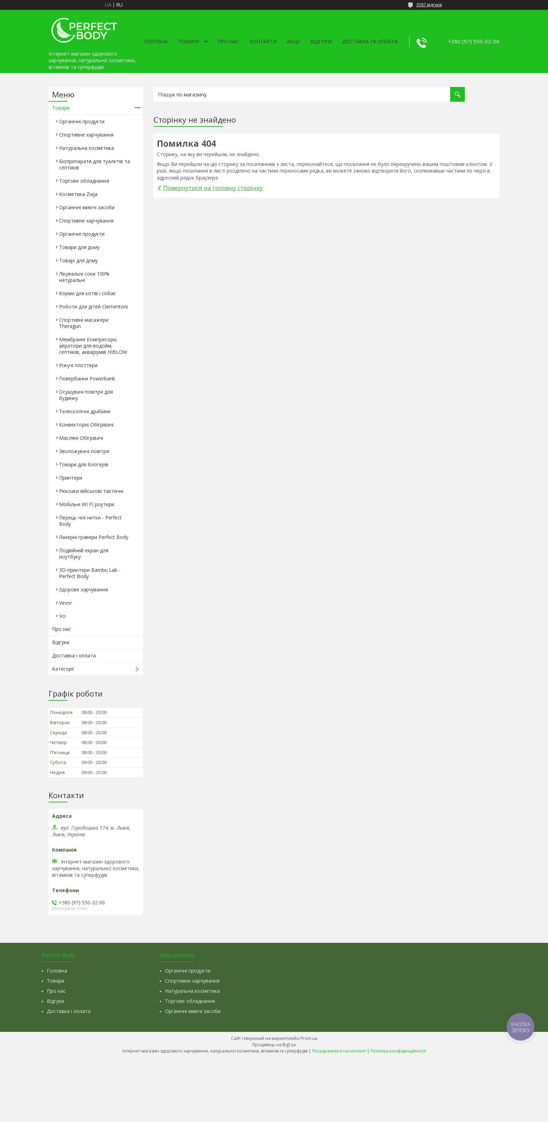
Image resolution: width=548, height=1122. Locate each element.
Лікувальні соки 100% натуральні (84, 276)
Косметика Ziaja (78, 194)
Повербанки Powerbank (87, 378)
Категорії (63, 668)
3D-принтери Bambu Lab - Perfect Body (90, 573)
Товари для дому (79, 247)
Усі (62, 616)
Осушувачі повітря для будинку (86, 394)
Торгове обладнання (84, 180)
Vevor (65, 602)
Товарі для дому (78, 260)
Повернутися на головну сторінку (213, 188)
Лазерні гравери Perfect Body (93, 537)
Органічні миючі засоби (87, 207)
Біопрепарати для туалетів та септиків (94, 164)
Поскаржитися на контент (339, 1051)
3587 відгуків (429, 5)
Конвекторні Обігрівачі (86, 424)
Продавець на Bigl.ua (274, 1045)
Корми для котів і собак (87, 293)
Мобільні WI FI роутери (86, 504)
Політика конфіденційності (398, 1051)
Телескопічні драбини (84, 411)
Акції (293, 41)
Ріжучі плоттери (78, 365)
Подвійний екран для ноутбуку (83, 553)
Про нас (228, 41)
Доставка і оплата (74, 655)
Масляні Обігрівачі (81, 438)
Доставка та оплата (370, 41)
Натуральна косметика (86, 148)
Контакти (263, 41)
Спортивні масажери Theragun (83, 322)
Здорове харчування (83, 589)
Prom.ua (309, 1038)
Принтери (70, 477)
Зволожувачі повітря (84, 451)
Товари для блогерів (83, 464)
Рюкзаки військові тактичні (91, 491)
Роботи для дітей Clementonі (93, 306)
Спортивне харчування (86, 134)
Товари (188, 41)
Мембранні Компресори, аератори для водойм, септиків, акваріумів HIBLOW (93, 345)
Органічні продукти (81, 121)
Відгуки (321, 41)
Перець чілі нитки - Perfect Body (90, 520)
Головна (156, 41)
